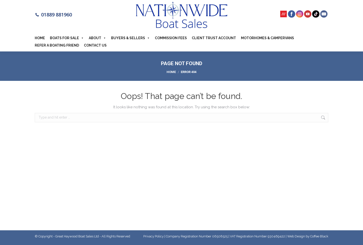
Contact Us (95, 45)
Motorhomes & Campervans (267, 38)
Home (40, 38)
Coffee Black (319, 236)
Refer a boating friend (57, 45)
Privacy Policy (153, 236)
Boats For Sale (67, 38)
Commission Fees (171, 38)
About (97, 38)
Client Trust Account (214, 38)
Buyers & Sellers (130, 38)
